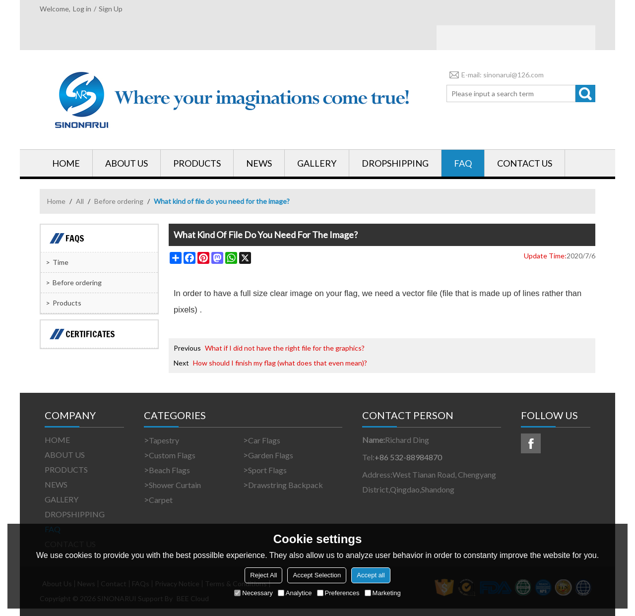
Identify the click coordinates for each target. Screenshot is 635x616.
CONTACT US (524, 163)
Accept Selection (317, 575)
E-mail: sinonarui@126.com (495, 74)
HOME (66, 163)
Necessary (253, 593)
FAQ (463, 163)
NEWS (259, 163)
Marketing (383, 593)
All (80, 201)
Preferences (338, 593)
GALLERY (316, 163)
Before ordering (118, 201)
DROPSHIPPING (395, 163)
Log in (82, 8)
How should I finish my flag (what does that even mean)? (280, 363)
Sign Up (111, 8)
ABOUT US (126, 163)
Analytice (295, 593)
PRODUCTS (197, 163)
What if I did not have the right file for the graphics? (285, 348)
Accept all (370, 575)
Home (56, 201)
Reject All (263, 575)
